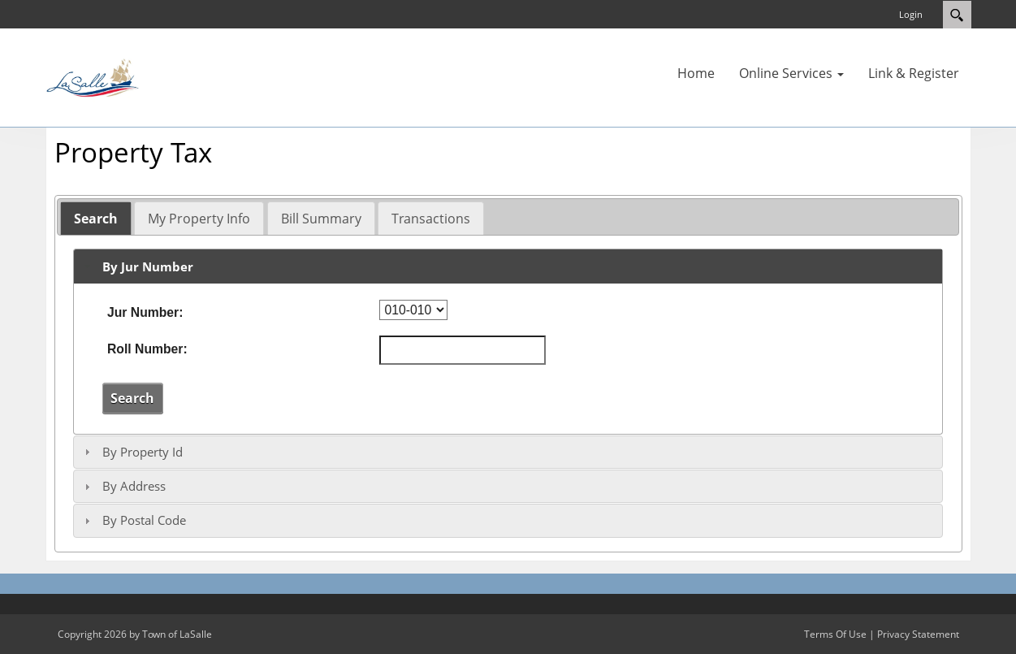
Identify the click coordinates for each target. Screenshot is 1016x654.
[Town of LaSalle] (94, 76)
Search (96, 218)
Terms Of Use (835, 634)
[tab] (96, 218)
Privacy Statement (918, 634)
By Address (134, 486)
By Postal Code (144, 520)
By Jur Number (147, 266)
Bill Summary (321, 218)
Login (911, 14)
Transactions (430, 218)
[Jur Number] (413, 310)
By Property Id (142, 452)
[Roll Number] (462, 350)
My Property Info (199, 218)
